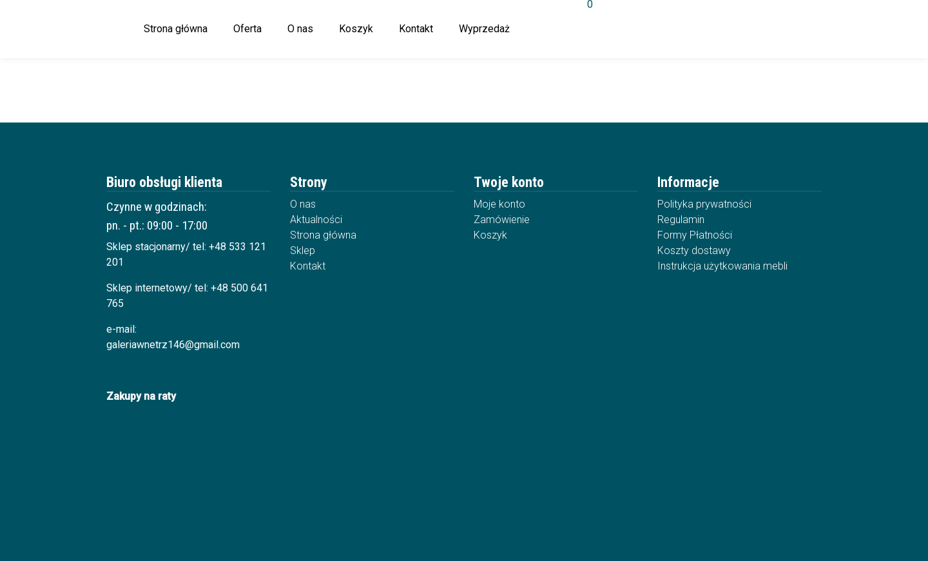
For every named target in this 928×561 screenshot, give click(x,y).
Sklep (302, 250)
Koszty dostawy (694, 250)
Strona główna (176, 29)
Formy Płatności (694, 235)
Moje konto (499, 204)
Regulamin (680, 219)
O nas (300, 29)
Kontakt (416, 29)
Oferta (247, 29)
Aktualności (316, 219)
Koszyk (356, 29)
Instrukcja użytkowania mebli (722, 266)
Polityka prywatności (704, 204)
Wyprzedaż (484, 29)
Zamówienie (502, 219)
